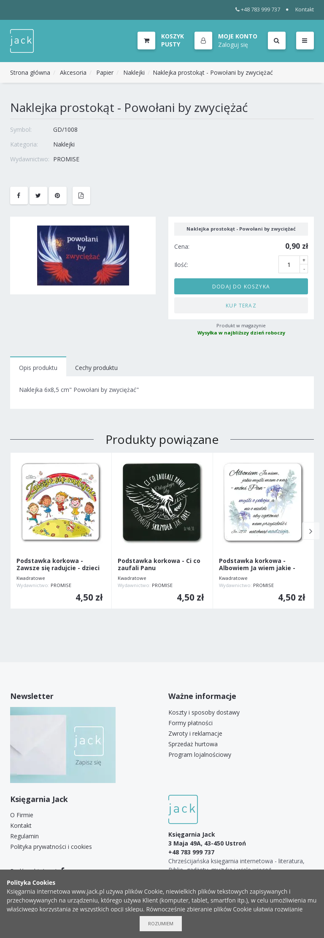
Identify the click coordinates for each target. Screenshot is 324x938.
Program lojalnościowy (199, 754)
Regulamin (24, 836)
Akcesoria (73, 72)
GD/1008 (65, 129)
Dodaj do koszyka (241, 286)
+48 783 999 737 (258, 9)
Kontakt (304, 9)
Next (311, 531)
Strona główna (30, 72)
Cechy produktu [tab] (96, 368)
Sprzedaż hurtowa (193, 744)
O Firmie (21, 815)
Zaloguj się (233, 45)
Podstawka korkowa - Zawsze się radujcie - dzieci (58, 564)
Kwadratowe (30, 578)
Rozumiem (160, 923)
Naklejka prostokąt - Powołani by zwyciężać (213, 72)
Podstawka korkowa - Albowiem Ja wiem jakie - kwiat (257, 568)
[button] (225, 41)
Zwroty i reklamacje (195, 733)
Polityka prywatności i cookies (51, 847)
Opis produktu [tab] (38, 368)
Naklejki (134, 72)
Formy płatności (190, 723)
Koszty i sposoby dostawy (204, 712)
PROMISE (66, 159)
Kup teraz (241, 305)
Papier (104, 72)
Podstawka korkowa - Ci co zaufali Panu (159, 564)
